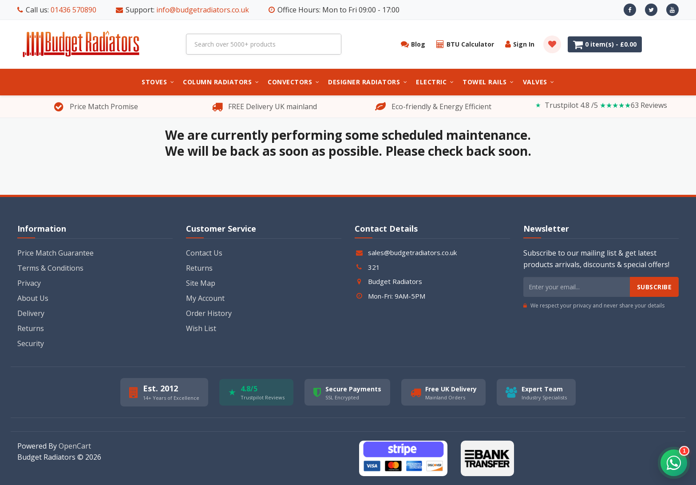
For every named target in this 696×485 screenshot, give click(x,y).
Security (30, 343)
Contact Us (204, 253)
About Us (32, 298)
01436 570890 (73, 10)
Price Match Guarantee (55, 253)
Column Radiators (221, 82)
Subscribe (654, 287)
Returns (30, 328)
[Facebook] (630, 10)
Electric (435, 82)
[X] (651, 10)
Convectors (293, 82)
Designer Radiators (367, 82)
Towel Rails (488, 82)
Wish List (201, 328)
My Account (205, 298)
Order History (209, 313)
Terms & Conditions (50, 268)
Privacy (29, 283)
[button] (673, 463)
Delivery (30, 313)
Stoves (158, 82)
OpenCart (75, 446)
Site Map (200, 283)
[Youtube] (672, 10)
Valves (538, 82)
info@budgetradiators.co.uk (202, 10)
